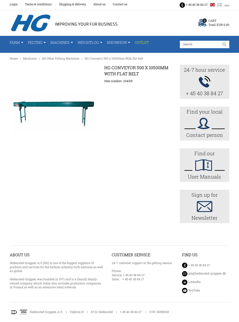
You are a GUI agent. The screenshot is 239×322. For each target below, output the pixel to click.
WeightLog (88, 42)
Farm (15, 42)
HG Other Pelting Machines (60, 58)
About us (99, 4)
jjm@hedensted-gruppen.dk (207, 273)
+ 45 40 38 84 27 (197, 5)
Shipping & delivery (72, 4)
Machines (60, 42)
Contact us (120, 4)
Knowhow (117, 42)
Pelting (35, 42)
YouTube (194, 290)
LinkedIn (194, 282)
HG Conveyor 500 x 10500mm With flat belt (114, 58)
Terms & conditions (38, 4)
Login (14, 4)
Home (14, 58)
